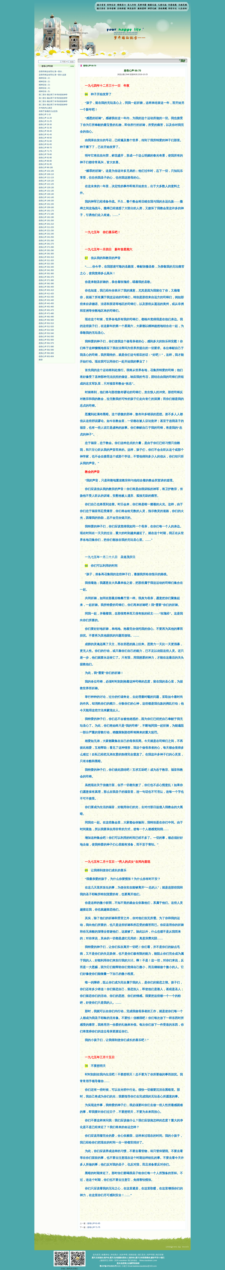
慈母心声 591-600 (46, 353)
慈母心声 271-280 (46, 247)
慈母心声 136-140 (46, 194)
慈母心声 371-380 (46, 280)
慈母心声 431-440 (46, 300)
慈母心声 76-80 (45, 154)
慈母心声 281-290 (46, 250)
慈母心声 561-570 (46, 343)
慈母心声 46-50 (45, 138)
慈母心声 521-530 (46, 330)
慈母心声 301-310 (46, 257)
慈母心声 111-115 (46, 177)
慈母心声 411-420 (46, 293)
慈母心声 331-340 (46, 267)
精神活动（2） (45, 78)
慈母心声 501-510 (46, 323)
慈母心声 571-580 (46, 346)
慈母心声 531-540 (46, 333)
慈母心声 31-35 (45, 128)
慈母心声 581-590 (46, 350)
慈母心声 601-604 (46, 356)
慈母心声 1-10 (45, 114)
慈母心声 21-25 (45, 121)
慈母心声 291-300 (46, 254)
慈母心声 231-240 (46, 234)
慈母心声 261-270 (46, 244)
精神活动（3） (45, 85)
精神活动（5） (45, 91)
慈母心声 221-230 (46, 230)
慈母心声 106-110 (46, 174)
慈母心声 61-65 (45, 144)
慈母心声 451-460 (46, 307)
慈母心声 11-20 (45, 118)
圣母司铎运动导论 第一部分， (51, 71)
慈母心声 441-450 (46, 303)
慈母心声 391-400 (46, 287)
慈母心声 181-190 (46, 217)
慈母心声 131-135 (46, 191)
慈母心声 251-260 (46, 240)
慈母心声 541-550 (46, 336)
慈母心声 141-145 (46, 197)
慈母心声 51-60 (45, 141)
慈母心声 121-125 (46, 184)
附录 (41, 360)
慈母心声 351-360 (46, 273)
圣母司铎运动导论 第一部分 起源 (52, 75)
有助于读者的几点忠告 (48, 111)
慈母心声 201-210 (46, 224)
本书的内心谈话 (45, 108)
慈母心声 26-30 (45, 124)
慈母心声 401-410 (46, 290)
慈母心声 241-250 (46, 237)
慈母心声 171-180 (46, 214)
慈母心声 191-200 (46, 220)
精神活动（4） (45, 88)
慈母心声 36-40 (45, 131)
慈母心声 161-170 (46, 211)
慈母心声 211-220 (46, 227)
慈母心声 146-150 (46, 201)
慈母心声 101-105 (46, 171)
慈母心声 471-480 (46, 313)
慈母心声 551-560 (46, 340)
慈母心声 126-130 (46, 187)
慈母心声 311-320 (46, 260)
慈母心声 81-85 (45, 158)
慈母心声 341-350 (46, 270)
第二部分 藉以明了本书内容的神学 (53, 95)
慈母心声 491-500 (46, 320)
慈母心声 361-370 (46, 277)
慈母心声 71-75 (45, 151)
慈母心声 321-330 (46, 264)
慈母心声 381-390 (46, 283)
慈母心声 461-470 (46, 310)
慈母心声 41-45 (45, 134)
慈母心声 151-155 (46, 204)
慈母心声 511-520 (46, 326)
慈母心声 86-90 (45, 161)
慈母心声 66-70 (45, 148)
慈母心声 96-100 (46, 167)
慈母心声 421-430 (46, 297)
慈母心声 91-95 (45, 164)
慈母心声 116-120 (46, 181)
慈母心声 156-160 (46, 207)
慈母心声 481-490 (46, 317)
